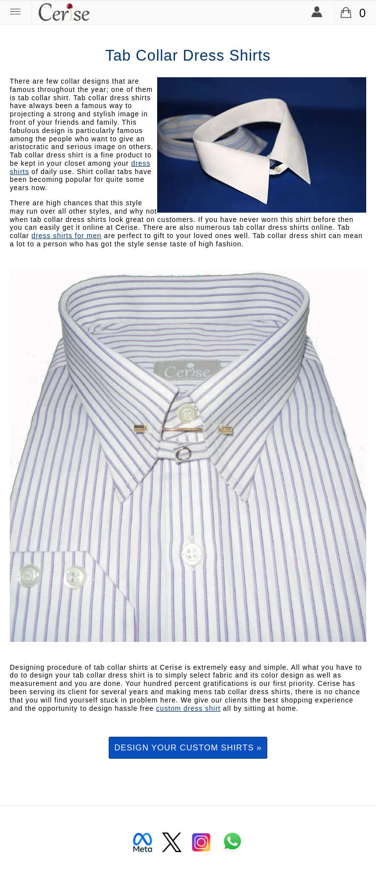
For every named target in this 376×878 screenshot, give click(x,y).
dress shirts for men (66, 236)
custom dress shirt (188, 708)
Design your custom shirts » (187, 747)
